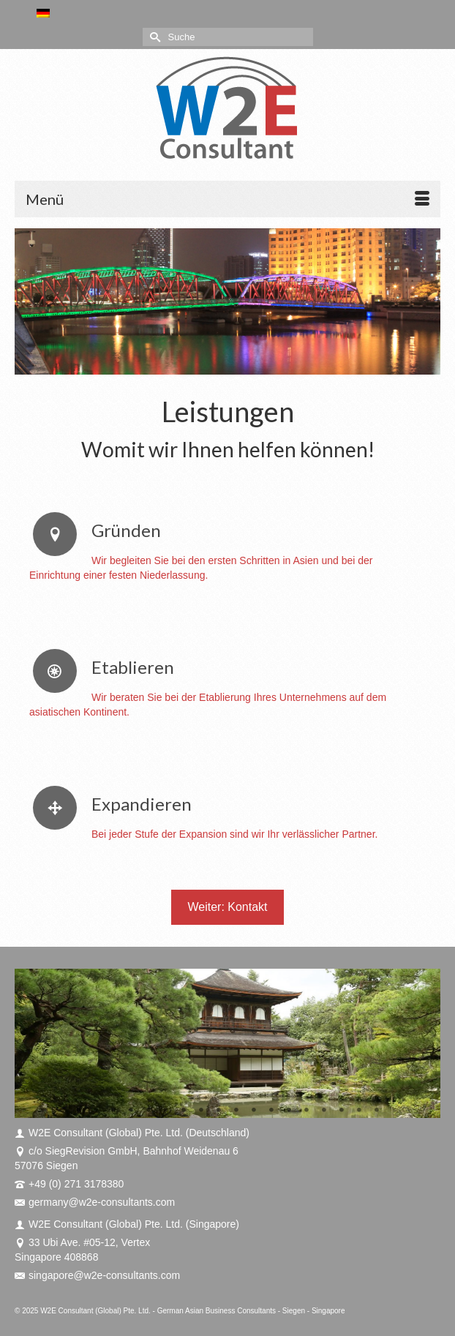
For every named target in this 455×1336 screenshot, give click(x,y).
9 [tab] (218, 1110)
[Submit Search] (154, 37)
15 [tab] (324, 1110)
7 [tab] (183, 1110)
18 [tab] (376, 1110)
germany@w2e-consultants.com (95, 1202)
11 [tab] (254, 1110)
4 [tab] (131, 1110)
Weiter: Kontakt (227, 907)
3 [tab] (113, 1110)
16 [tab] (341, 1110)
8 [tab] (201, 1110)
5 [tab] (148, 1110)
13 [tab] (289, 1110)
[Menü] (227, 199)
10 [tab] (236, 1110)
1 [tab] (78, 1110)
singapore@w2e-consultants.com (97, 1275)
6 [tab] (166, 1110)
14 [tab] (306, 1110)
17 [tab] (359, 1110)
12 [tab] (271, 1110)
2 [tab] (96, 1110)
